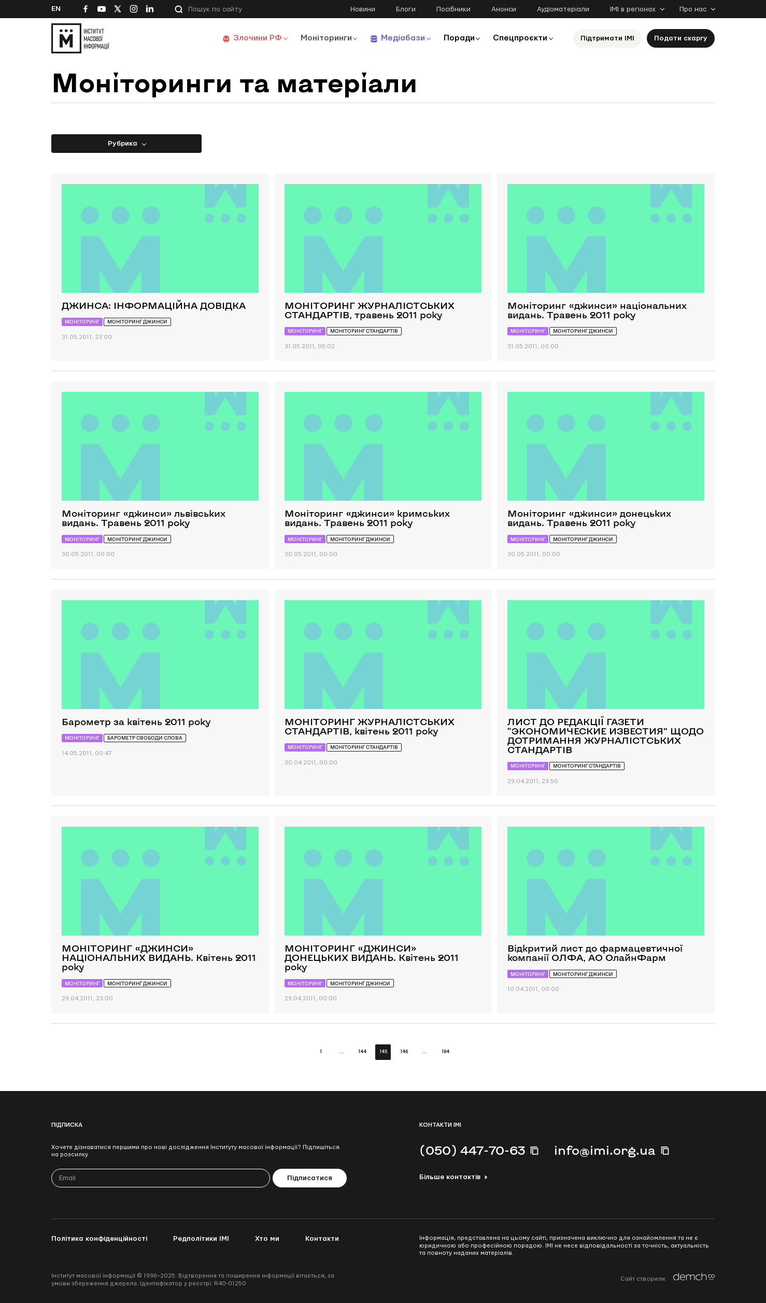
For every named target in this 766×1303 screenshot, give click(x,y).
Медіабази (398, 38)
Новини (362, 9)
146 (404, 1052)
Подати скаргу (680, 38)
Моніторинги (320, 38)
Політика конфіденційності (99, 1238)
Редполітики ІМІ (201, 1238)
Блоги (406, 9)
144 (362, 1052)
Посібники (453, 9)
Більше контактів (449, 1177)
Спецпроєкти (519, 38)
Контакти (322, 1238)
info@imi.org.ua (605, 1150)
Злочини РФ (251, 38)
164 (445, 1052)
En (56, 8)
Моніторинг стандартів (364, 331)
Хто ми (267, 1238)
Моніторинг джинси (137, 321)
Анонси (503, 9)
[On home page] (80, 38)
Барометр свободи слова (144, 738)
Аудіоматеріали (563, 9)
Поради (456, 38)
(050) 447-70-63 (472, 1150)
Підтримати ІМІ (607, 38)
